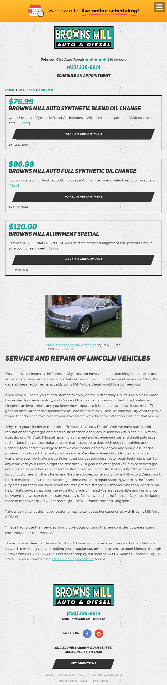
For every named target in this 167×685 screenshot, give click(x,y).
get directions (83, 663)
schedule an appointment (83, 76)
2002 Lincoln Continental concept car (71, 345)
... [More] (23, 123)
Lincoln (46, 90)
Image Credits (68, 681)
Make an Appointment (83, 134)
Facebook (87, 633)
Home (10, 90)
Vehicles (26, 90)
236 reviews (116, 59)
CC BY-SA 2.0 (64, 349)
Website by (94, 681)
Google (99, 633)
